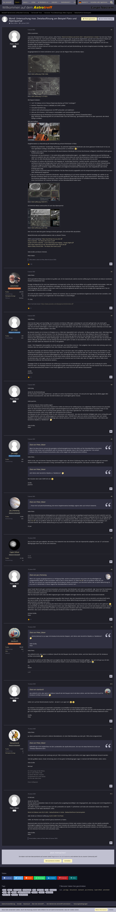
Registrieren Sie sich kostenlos (61, 856)
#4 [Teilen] (111, 384)
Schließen (111, 909)
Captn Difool (98, 890)
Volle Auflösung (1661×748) (39, 228)
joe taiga (65, 890)
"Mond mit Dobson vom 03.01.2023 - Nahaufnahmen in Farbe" (80, 37)
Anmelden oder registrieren (99, 2)
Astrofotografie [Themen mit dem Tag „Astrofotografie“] (27, 890)
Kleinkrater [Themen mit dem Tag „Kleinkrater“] (14, 895)
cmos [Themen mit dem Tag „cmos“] (46, 890)
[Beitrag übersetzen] (110, 264)
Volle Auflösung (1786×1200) (39, 74)
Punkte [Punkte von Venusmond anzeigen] (7, 749)
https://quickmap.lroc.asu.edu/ (51, 239)
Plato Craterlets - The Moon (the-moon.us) (40, 241)
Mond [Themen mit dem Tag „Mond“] (4, 890)
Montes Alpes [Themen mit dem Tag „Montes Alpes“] (6, 895)
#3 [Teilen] (111, 315)
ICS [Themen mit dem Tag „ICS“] (9, 892)
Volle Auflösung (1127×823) (39, 96)
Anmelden (67, 861)
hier (32, 521)
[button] (83, 2)
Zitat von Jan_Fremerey (38, 575)
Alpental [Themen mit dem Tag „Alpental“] (14, 892)
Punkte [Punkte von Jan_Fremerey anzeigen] (7, 516)
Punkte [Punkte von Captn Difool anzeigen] (7, 558)
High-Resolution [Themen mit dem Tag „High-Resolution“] (23, 895)
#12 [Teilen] (111, 794)
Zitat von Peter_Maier (38, 445)
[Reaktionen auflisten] (30, 264)
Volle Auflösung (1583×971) (39, 202)
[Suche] (111, 2)
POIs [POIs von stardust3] (6, 651)
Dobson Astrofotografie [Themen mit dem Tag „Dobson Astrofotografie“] (24, 892)
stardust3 (81, 890)
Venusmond (73, 890)
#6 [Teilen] (111, 496)
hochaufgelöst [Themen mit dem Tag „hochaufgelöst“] (17, 890)
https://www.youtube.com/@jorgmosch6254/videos (56, 304)
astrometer (106, 890)
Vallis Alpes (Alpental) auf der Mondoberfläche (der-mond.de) (46, 244)
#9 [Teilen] (111, 627)
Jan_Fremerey (89, 890)
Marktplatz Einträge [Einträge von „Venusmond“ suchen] (10, 753)
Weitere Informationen (101, 909)
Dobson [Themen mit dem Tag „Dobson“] (10, 890)
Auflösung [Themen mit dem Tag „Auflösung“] (34, 892)
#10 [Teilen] (111, 684)
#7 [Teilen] (111, 538)
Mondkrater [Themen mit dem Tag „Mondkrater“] (53, 890)
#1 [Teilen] (111, 29)
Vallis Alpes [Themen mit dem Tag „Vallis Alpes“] (40, 890)
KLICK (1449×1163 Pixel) (56, 816)
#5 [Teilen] (111, 439)
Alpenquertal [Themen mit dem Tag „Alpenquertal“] (49, 892)
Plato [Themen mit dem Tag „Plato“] (34, 890)
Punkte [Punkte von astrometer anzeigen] (7, 292)
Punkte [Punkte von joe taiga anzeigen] (7, 336)
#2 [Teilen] (111, 271)
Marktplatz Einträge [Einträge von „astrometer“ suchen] (10, 296)
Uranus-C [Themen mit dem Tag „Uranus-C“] (41, 892)
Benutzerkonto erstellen (53, 861)
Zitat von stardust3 (37, 689)
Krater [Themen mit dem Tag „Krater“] (4, 892)
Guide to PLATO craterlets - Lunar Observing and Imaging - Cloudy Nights (50, 242)
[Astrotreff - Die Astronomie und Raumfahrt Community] (58, 8)
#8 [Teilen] (111, 569)
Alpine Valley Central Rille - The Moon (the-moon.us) (43, 246)
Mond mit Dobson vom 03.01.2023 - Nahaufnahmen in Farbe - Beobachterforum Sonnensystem (56, 812)
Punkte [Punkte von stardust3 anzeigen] (7, 647)
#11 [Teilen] (111, 729)
